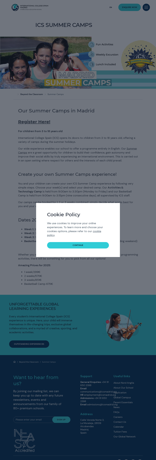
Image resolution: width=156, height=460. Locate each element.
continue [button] (78, 245)
